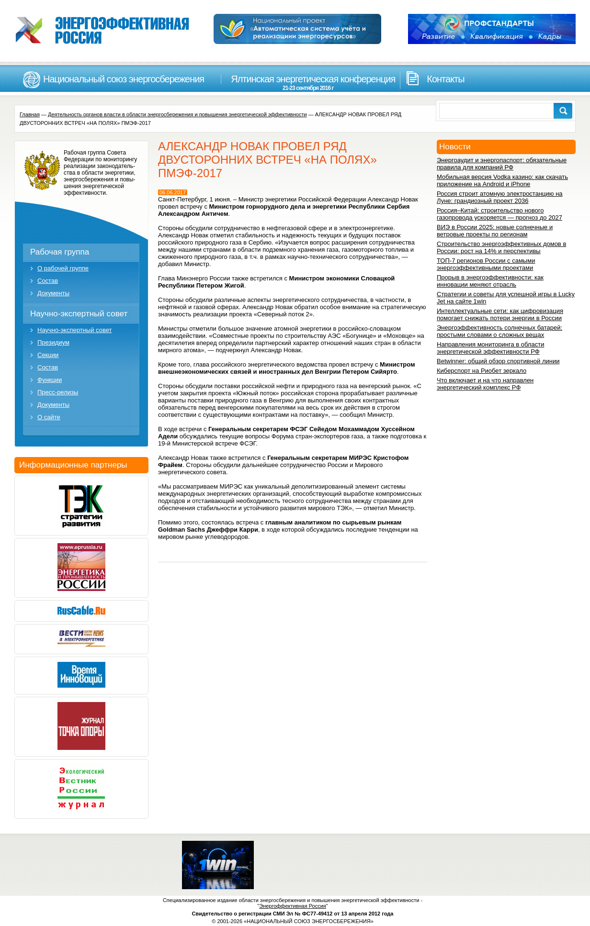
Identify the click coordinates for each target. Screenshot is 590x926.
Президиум (53, 342)
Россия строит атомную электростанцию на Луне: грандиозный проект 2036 (500, 197)
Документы (53, 293)
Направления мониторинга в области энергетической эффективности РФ (490, 348)
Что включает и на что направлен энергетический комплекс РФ (485, 384)
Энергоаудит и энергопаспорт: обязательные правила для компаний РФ (502, 163)
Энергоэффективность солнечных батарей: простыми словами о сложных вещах (499, 331)
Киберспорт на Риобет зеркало (481, 370)
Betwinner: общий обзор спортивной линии (498, 361)
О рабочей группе (63, 268)
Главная (30, 114)
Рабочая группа (59, 252)
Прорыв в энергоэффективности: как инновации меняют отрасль (490, 281)
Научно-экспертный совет (78, 313)
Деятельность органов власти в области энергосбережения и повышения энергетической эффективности (177, 114)
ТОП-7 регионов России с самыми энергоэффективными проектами (486, 264)
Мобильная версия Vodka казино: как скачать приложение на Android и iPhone (502, 180)
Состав (47, 280)
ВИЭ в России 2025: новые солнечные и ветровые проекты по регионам (495, 230)
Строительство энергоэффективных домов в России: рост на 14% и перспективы (501, 247)
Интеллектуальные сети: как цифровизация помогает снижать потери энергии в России (500, 314)
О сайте (48, 417)
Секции (47, 354)
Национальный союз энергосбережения (123, 79)
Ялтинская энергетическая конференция (308, 82)
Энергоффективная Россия (292, 906)
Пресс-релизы (57, 392)
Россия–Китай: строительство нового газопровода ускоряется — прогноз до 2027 (499, 214)
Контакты (445, 79)
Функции (49, 379)
